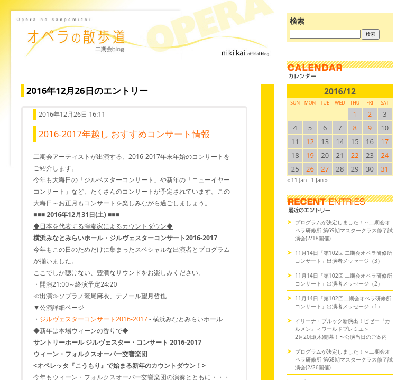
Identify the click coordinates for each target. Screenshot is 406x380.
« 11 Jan (297, 180)
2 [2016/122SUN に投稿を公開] (370, 114)
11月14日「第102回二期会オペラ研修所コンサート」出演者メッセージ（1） (343, 302)
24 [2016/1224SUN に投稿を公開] (385, 155)
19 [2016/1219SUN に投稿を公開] (310, 155)
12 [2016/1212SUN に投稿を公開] (310, 141)
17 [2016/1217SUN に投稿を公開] (385, 141)
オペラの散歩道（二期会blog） (145, 50)
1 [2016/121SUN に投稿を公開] (355, 114)
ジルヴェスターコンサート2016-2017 (93, 319)
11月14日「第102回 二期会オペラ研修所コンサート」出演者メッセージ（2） (343, 279)
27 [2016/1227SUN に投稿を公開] (325, 169)
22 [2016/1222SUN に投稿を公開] (355, 155)
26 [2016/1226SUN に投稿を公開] (310, 169)
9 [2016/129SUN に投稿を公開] (370, 127)
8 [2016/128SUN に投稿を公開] (355, 127)
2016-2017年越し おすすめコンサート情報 (124, 134)
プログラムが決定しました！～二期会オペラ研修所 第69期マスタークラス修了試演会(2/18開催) (344, 230)
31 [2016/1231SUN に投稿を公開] (385, 169)
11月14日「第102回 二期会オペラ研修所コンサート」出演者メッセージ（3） (343, 256)
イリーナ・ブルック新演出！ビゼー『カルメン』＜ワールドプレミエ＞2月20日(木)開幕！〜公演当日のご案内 (342, 328)
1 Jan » (319, 180)
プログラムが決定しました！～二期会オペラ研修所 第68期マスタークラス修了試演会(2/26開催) (344, 359)
